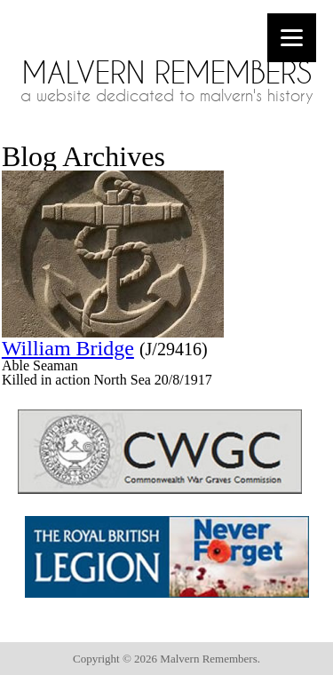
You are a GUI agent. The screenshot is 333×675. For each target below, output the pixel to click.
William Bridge (68, 348)
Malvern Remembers (167, 72)
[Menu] (291, 37)
